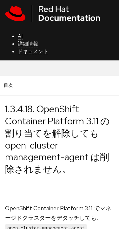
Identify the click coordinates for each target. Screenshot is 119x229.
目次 (9, 85)
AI (20, 36)
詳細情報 (28, 43)
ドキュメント (33, 51)
